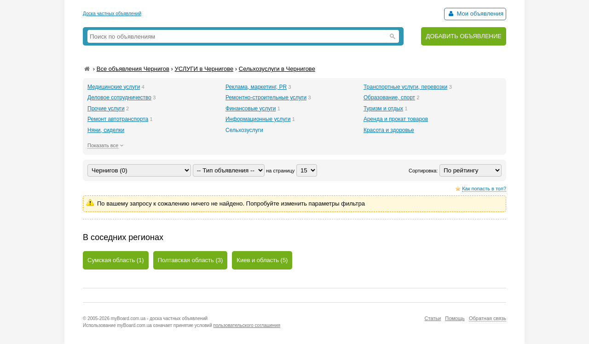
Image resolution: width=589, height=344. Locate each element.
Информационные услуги (257, 119)
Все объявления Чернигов (133, 68)
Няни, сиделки (105, 130)
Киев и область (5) (262, 260)
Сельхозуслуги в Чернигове (277, 68)
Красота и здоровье (389, 130)
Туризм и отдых (383, 108)
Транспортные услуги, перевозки (405, 87)
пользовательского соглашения (247, 325)
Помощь (455, 318)
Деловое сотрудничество (119, 97)
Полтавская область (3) (190, 260)
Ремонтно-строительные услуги (265, 97)
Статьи (432, 318)
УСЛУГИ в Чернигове (203, 68)
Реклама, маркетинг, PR (256, 87)
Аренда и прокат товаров (396, 119)
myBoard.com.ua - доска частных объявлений (159, 318)
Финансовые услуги (250, 108)
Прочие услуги (106, 108)
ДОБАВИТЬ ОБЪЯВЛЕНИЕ (464, 36)
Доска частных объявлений (112, 13)
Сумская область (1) (115, 260)
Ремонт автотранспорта (117, 119)
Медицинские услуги (113, 87)
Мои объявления (475, 13)
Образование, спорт (389, 97)
